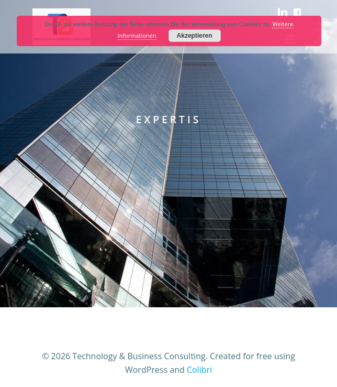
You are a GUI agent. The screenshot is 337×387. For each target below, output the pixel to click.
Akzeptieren (194, 35)
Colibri (199, 369)
